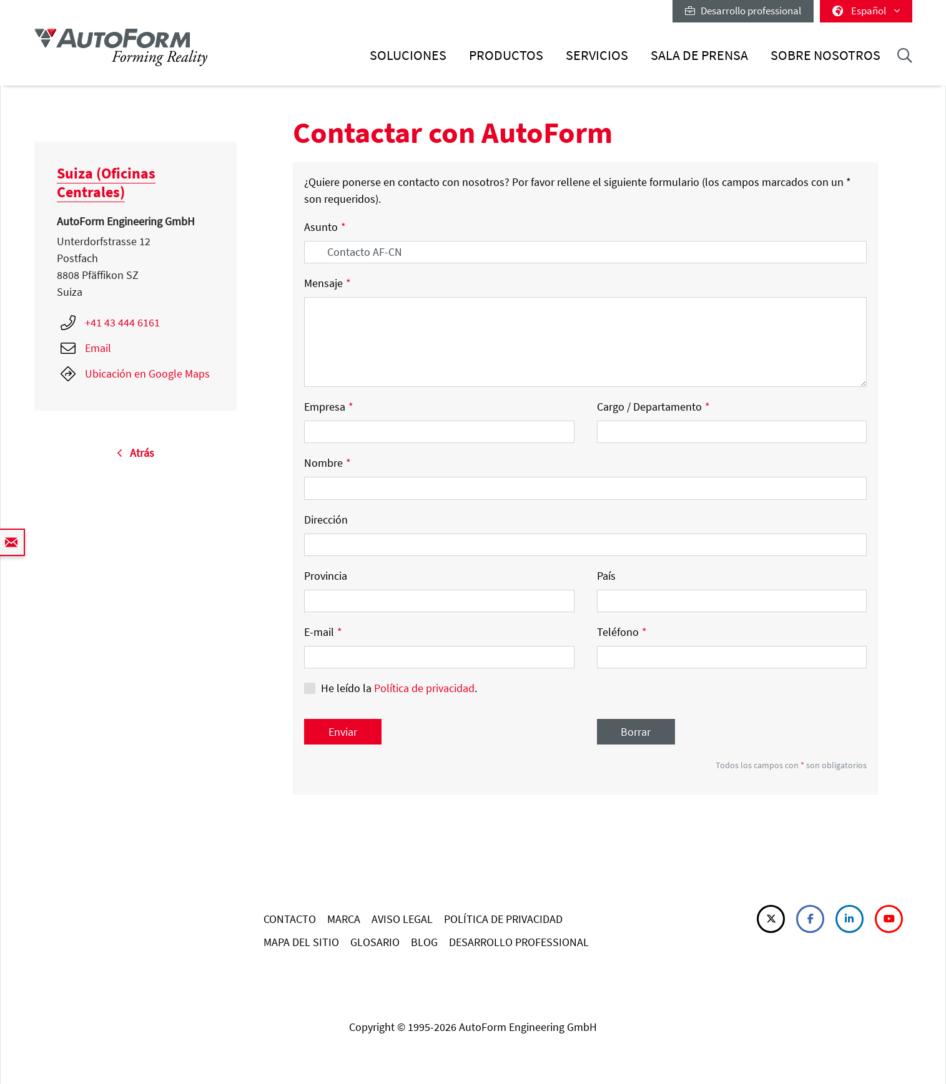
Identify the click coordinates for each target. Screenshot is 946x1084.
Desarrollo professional (743, 10)
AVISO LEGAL (402, 919)
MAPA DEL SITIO (301, 942)
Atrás (135, 453)
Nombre (327, 463)
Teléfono (622, 632)
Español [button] (866, 10)
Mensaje (327, 283)
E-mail (323, 632)
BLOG (424, 942)
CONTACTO (290, 919)
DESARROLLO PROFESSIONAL (519, 942)
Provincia (325, 576)
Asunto (325, 227)
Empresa (328, 406)
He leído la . (399, 688)
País (606, 576)
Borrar (636, 732)
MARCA (343, 919)
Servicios (597, 55)
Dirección (326, 519)
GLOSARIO (375, 942)
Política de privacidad (424, 688)
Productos (506, 55)
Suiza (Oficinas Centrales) (106, 183)
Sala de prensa (699, 55)
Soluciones (408, 55)
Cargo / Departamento (653, 406)
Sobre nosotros (825, 55)
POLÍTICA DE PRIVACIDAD (503, 919)
